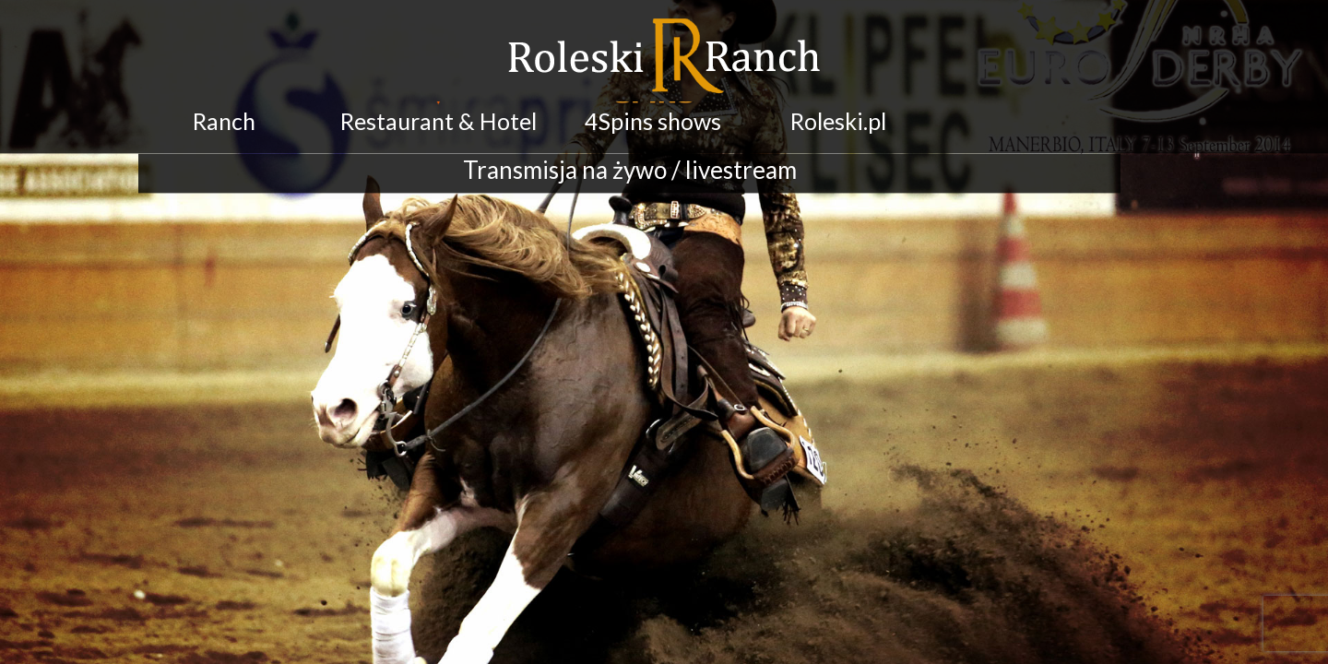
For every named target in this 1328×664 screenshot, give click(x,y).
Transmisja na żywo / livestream (630, 159)
